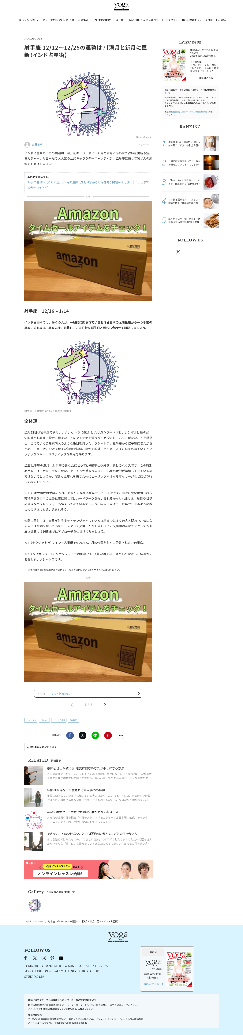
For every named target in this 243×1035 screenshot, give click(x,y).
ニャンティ (31, 723)
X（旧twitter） (82, 738)
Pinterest (108, 738)
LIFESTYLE (169, 20)
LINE (95, 738)
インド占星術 (59, 723)
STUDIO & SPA (215, 20)
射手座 (74, 723)
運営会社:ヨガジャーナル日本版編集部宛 (189, 111)
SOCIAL (83, 20)
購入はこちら (206, 78)
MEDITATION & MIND (58, 20)
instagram (189, 251)
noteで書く (120, 738)
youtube (109, 946)
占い (45, 723)
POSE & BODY (28, 20)
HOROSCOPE (191, 20)
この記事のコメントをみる (42, 749)
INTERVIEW (102, 20)
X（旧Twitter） (83, 946)
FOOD (119, 20)
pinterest (201, 251)
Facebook (70, 738)
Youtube (212, 251)
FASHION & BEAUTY (143, 20)
